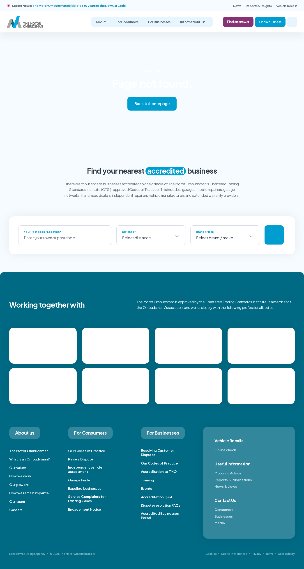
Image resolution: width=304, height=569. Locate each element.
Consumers (223, 509)
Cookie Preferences (234, 553)
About (101, 22)
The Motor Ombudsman (28, 451)
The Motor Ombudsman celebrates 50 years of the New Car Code (79, 5)
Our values (18, 467)
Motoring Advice (228, 473)
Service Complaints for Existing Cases (87, 498)
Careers (16, 510)
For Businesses (159, 22)
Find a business (270, 22)
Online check (225, 450)
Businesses (223, 516)
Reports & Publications (233, 480)
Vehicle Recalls (286, 6)
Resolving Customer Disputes (157, 452)
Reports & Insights (259, 6)
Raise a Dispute (80, 459)
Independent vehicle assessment (85, 469)
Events (146, 488)
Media (219, 523)
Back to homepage (152, 103)
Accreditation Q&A (156, 497)
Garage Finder (80, 480)
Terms (269, 553)
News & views (225, 486)
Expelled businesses (84, 488)
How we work (20, 476)
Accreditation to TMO (159, 471)
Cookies (211, 553)
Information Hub (193, 22)
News (237, 6)
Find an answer (238, 22)
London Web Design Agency (27, 553)
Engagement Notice (84, 509)
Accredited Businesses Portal (160, 515)
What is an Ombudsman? (29, 459)
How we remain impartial (29, 493)
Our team (17, 501)
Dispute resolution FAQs (160, 505)
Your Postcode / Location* (42, 231)
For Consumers (127, 22)
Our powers (19, 484)
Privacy (256, 553)
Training (147, 480)
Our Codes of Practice (86, 451)
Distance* (129, 231)
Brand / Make (205, 231)
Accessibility (286, 553)
